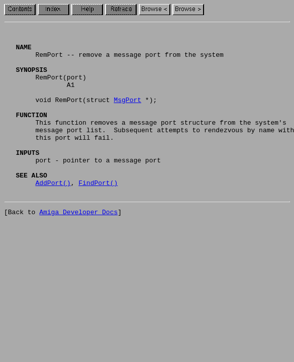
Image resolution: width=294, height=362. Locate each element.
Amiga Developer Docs (78, 246)
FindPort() (98, 214)
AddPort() (52, 214)
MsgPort (127, 114)
